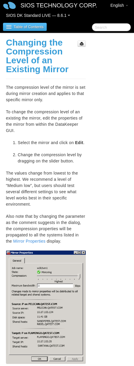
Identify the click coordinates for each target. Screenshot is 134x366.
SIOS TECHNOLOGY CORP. (58, 5)
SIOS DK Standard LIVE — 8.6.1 (38, 15)
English (119, 5)
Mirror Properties (29, 241)
